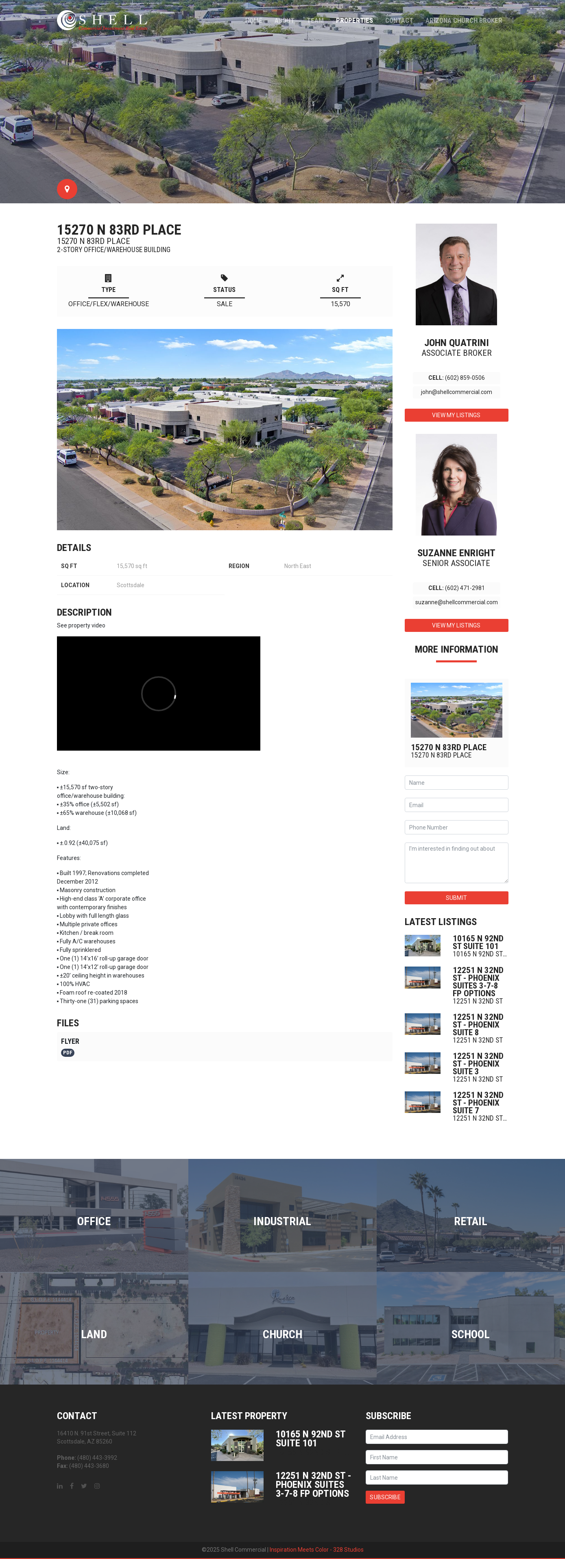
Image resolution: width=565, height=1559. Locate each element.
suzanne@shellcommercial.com (456, 602)
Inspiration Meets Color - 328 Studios (317, 1549)
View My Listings (456, 415)
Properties (354, 20)
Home (253, 20)
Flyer (70, 1047)
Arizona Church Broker (463, 20)
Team (315, 20)
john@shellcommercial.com (456, 392)
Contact (399, 20)
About (284, 20)
